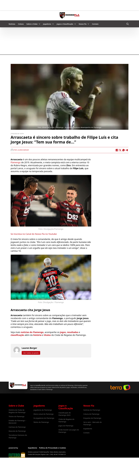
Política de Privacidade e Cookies (52, 448)
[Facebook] (117, 150)
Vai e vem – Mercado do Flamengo (92, 423)
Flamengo (16, 162)
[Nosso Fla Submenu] (88, 24)
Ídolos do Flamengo (41, 422)
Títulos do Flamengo (16, 416)
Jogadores (47, 24)
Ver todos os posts (31, 353)
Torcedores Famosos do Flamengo (18, 436)
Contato (95, 24)
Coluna (21, 24)
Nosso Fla (82, 24)
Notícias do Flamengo (91, 410)
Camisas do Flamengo (17, 427)
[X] (120, 150)
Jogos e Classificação (65, 24)
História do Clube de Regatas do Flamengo (17, 411)
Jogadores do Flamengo (43, 410)
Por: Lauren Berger (20, 150)
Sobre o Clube (32, 24)
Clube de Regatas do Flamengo (66, 420)
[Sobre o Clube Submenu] (39, 24)
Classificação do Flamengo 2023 (64, 414)
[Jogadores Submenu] (53, 24)
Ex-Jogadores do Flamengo (44, 418)
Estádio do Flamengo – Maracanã (17, 421)
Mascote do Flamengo (17, 431)
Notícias (12, 24)
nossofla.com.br (40, 385)
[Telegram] (126, 150)
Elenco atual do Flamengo (44, 414)
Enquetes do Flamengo (92, 418)
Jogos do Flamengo (65, 426)
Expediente (87, 428)
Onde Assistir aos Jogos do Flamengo (68, 431)
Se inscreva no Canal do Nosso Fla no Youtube (34, 234)
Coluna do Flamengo (91, 414)
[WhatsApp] (123, 150)
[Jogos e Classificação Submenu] (75, 24)
